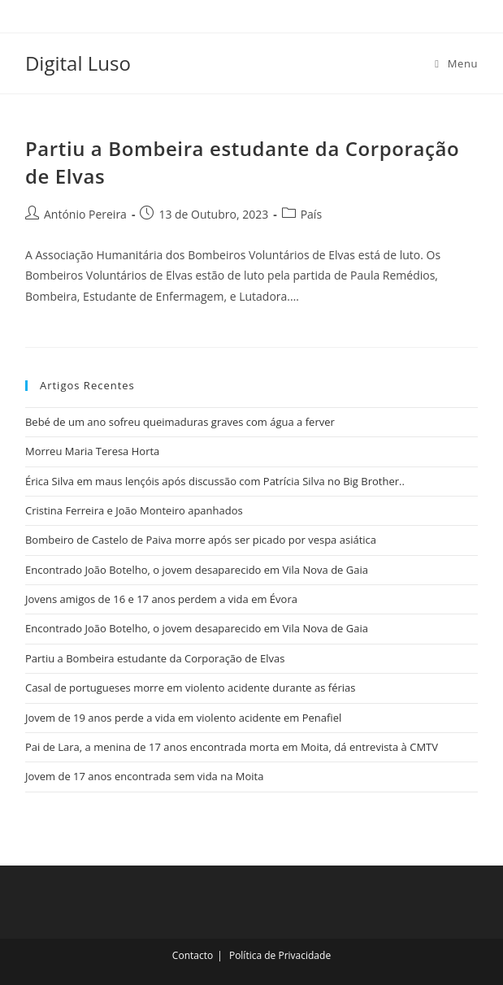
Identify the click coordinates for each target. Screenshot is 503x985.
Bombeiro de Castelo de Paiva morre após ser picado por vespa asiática (200, 539)
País (311, 214)
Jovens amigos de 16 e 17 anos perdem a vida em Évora (161, 599)
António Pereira (85, 214)
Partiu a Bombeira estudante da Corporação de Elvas (154, 658)
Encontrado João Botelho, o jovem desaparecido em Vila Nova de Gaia (196, 569)
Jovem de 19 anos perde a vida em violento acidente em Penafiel (183, 717)
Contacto (192, 955)
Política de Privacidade (280, 955)
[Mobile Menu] (456, 63)
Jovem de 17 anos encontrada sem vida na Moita (144, 776)
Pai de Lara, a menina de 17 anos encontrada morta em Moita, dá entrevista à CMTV (231, 747)
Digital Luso (78, 63)
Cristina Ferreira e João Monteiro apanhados (134, 510)
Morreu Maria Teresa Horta (92, 451)
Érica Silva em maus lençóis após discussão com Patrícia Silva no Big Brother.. (215, 481)
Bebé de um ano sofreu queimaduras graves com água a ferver (180, 421)
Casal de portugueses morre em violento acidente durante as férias (190, 687)
